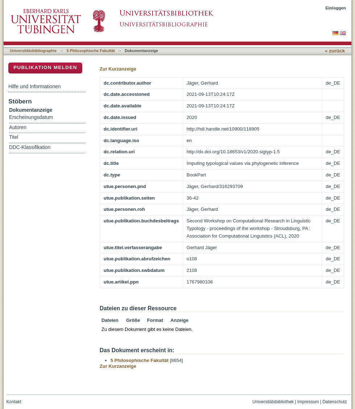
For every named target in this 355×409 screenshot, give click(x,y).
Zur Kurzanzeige (118, 69)
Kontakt (14, 401)
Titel (13, 137)
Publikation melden (45, 67)
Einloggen (336, 7)
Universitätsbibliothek (273, 401)
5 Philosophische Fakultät (91, 50)
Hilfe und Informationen (34, 86)
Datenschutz (334, 401)
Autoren (17, 127)
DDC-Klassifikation (29, 147)
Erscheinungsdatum (31, 117)
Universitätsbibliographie (33, 50)
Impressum (308, 401)
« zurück (335, 51)
